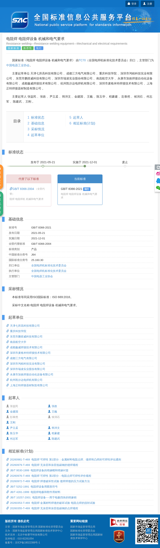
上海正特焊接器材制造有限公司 (27, 385)
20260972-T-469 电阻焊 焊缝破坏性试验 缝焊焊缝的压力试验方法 (48, 481)
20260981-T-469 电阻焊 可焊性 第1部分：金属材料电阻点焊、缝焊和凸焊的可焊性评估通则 (63, 459)
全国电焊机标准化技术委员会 (48, 265)
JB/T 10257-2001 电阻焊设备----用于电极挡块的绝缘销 (41, 497)
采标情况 (37, 129)
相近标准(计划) (84, 123)
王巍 (52, 411)
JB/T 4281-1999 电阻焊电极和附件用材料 (33, 492)
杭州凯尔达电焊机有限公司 (24, 379)
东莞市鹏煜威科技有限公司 (24, 336)
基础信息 (37, 123)
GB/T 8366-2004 (22, 189)
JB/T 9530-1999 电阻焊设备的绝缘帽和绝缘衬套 (37, 470)
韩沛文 (54, 427)
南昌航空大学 (16, 342)
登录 (132, 3)
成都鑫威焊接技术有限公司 (24, 347)
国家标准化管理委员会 (82, 530)
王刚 (10, 422)
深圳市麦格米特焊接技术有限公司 (28, 352)
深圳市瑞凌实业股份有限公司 (25, 369)
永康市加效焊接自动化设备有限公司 (29, 374)
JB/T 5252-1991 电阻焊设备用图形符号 (32, 486)
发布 (43, 162)
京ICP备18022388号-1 (27, 542)
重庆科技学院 (16, 331)
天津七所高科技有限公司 (23, 325)
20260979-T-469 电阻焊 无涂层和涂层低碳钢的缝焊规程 (42, 464)
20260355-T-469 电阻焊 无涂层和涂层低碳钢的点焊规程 (42, 508)
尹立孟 (12, 427)
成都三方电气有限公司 (21, 358)
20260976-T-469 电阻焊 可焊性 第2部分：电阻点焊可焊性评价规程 (48, 475)
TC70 (82, 60)
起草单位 (37, 135)
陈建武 (54, 438)
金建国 (12, 411)
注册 (147, 3)
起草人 (78, 117)
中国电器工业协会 (18, 65)
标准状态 (37, 117)
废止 (125, 162)
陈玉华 (12, 433)
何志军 (12, 438)
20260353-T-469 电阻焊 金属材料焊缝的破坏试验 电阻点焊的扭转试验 (50, 502)
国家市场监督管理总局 (82, 526)
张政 (52, 406)
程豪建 (54, 433)
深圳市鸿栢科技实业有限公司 (25, 363)
